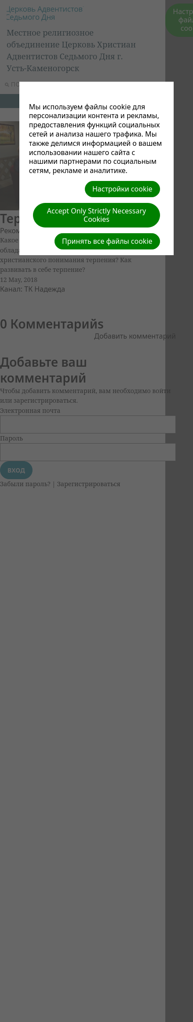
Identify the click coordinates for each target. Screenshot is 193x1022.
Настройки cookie (122, 189)
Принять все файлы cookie (107, 241)
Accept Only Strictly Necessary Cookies (96, 215)
